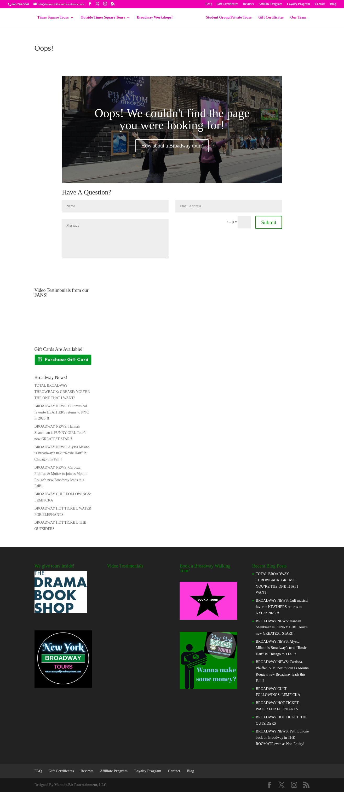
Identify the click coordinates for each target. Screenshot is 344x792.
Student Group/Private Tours (227, 18)
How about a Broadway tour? (172, 146)
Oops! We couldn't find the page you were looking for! (172, 119)
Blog (333, 4)
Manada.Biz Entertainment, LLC (80, 785)
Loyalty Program (298, 4)
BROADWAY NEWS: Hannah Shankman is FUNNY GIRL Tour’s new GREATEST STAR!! (60, 432)
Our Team (297, 18)
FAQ (208, 4)
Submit (268, 222)
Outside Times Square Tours (104, 18)
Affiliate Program (270, 4)
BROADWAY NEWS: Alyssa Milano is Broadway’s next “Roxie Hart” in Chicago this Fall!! (62, 453)
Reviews (248, 4)
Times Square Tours (55, 18)
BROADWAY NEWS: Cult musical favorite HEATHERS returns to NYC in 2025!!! (62, 412)
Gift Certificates (227, 4)
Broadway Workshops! (157, 18)
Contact (320, 4)
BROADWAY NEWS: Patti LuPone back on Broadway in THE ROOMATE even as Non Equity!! (282, 737)
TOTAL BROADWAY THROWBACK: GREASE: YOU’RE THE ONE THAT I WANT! (62, 391)
